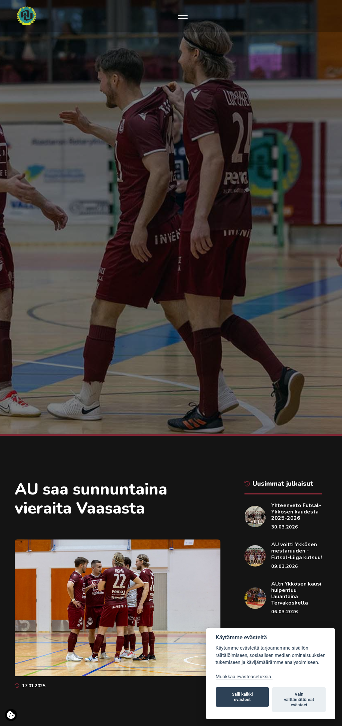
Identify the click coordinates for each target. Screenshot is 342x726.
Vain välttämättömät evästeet (299, 699)
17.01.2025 (30, 686)
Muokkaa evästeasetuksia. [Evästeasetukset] (244, 677)
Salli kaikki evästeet (242, 697)
